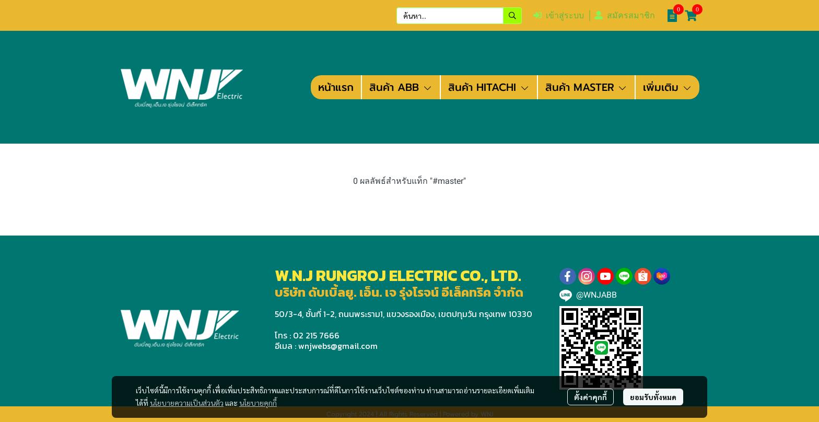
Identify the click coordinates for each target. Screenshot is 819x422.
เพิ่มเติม (667, 87)
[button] (459, 16)
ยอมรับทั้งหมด (653, 397)
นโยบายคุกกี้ (258, 402)
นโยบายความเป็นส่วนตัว (187, 402)
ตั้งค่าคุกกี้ (590, 397)
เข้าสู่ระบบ (558, 15)
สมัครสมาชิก (624, 15)
